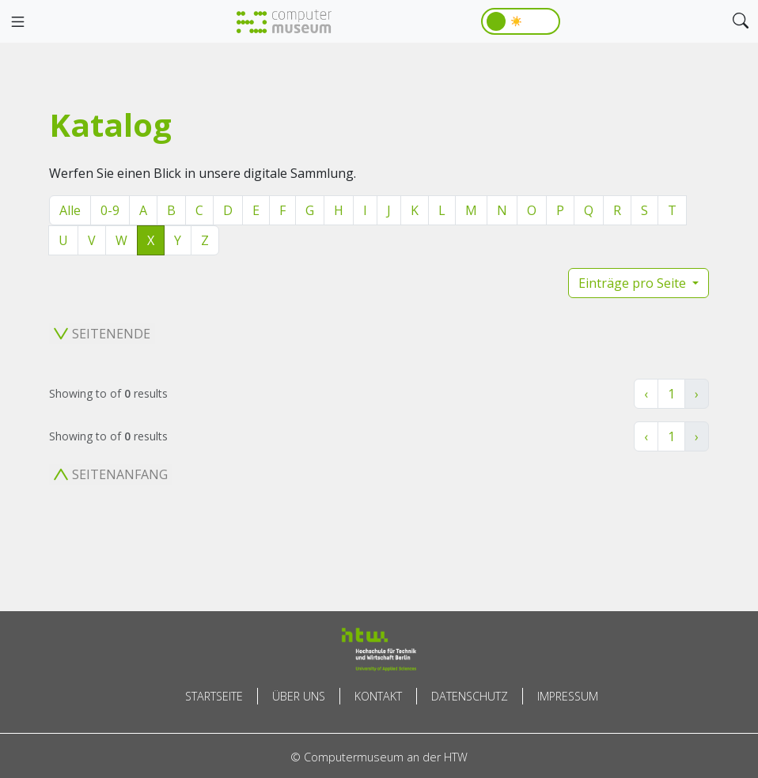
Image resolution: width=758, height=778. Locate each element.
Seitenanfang (111, 474)
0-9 (109, 210)
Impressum (567, 696)
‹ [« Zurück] (646, 393)
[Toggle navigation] (17, 22)
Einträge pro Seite (633, 283)
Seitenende (102, 333)
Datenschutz (469, 696)
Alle (70, 210)
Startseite (214, 696)
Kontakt (378, 696)
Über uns (298, 696)
